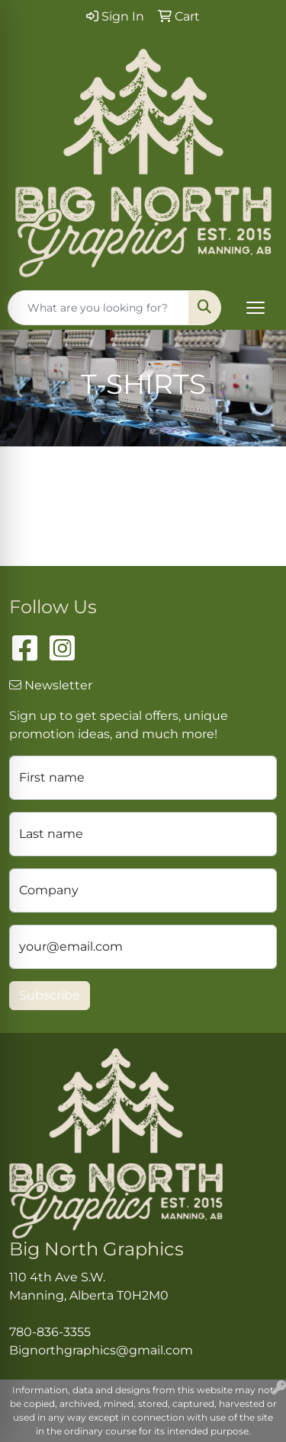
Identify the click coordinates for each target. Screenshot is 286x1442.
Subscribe (49, 995)
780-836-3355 (50, 1332)
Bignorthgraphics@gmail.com (101, 1350)
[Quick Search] (98, 307)
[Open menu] (255, 308)
